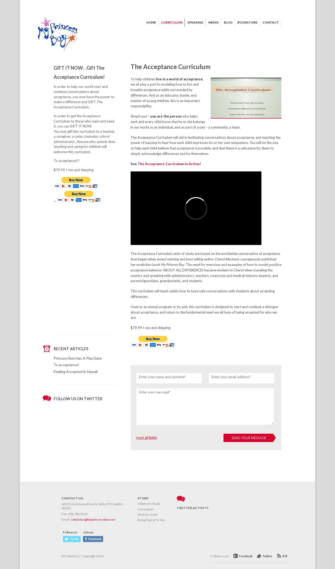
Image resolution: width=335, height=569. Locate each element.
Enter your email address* (231, 377)
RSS (284, 556)
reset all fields (146, 438)
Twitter (267, 556)
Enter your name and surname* (162, 377)
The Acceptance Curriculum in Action (169, 164)
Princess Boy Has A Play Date (78, 358)
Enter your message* (154, 392)
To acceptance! (66, 364)
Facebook (246, 556)
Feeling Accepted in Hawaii (76, 371)
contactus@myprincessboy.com (93, 519)
